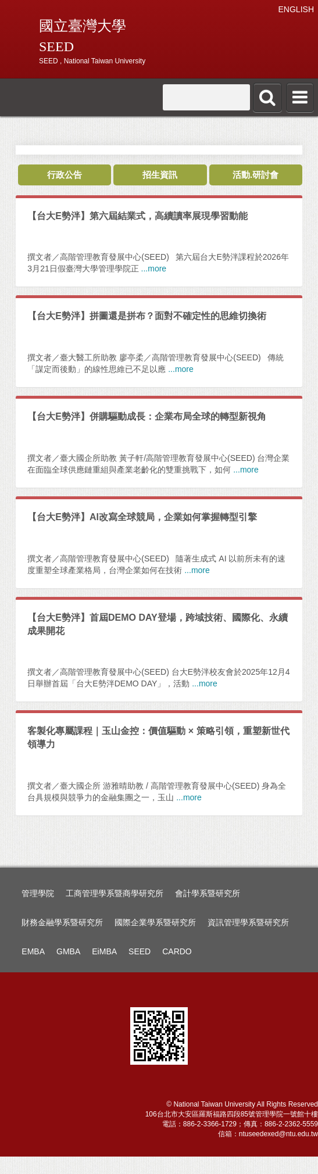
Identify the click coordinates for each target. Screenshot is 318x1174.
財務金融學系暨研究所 (62, 922)
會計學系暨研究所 (207, 893)
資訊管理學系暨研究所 (248, 922)
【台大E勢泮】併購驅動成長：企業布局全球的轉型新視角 (146, 416)
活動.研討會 (255, 175)
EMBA (33, 951)
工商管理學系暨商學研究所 (114, 893)
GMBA (68, 951)
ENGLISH (296, 9)
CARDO (177, 951)
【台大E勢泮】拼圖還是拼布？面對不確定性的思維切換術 (146, 316)
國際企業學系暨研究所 (155, 922)
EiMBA (104, 951)
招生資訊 (159, 175)
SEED (139, 951)
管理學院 (38, 893)
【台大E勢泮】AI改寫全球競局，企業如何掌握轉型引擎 (142, 517)
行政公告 (64, 175)
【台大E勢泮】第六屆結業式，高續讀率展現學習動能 (137, 216)
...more (154, 268)
